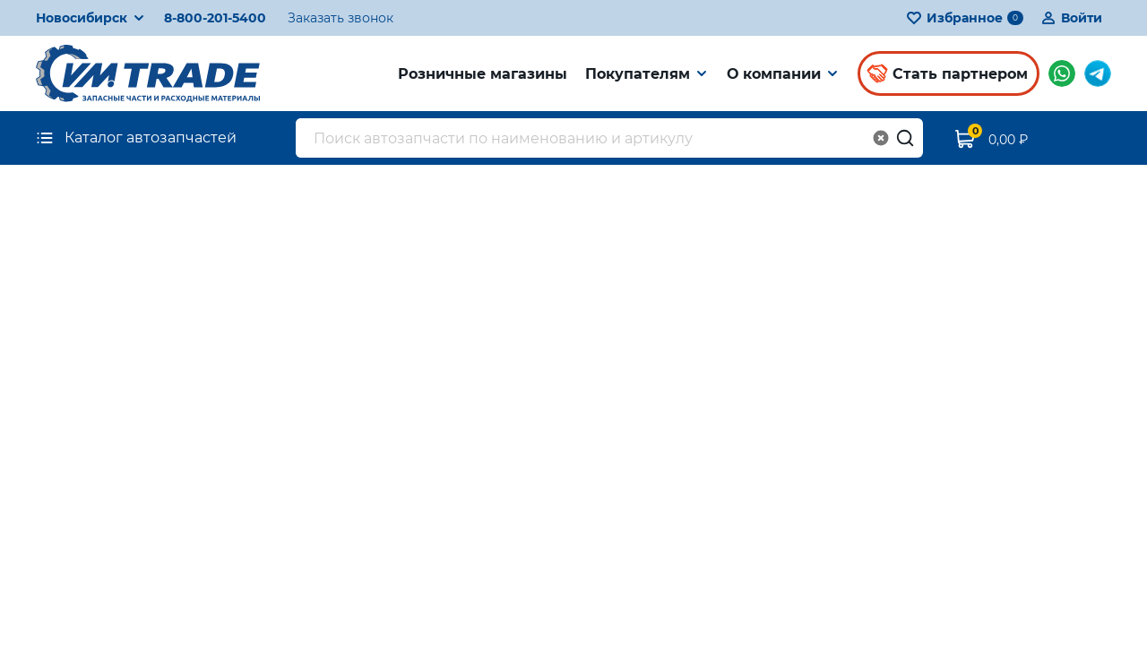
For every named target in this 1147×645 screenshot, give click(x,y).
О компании (774, 73)
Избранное (965, 18)
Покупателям (637, 73)
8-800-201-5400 (215, 18)
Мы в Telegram (1097, 73)
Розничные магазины (482, 73)
